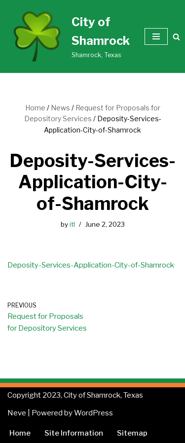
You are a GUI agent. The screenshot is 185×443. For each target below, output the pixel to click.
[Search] (176, 36)
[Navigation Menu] (156, 36)
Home (35, 107)
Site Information (73, 433)
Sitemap (132, 433)
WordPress (93, 413)
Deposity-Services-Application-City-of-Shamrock (90, 265)
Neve (16, 413)
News (60, 107)
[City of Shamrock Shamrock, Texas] (68, 36)
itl (72, 224)
